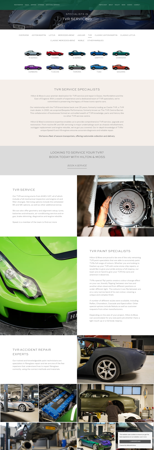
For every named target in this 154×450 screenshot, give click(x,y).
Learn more (143, 437)
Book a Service (77, 166)
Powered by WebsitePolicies (128, 445)
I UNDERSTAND (135, 441)
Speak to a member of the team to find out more (35, 222)
